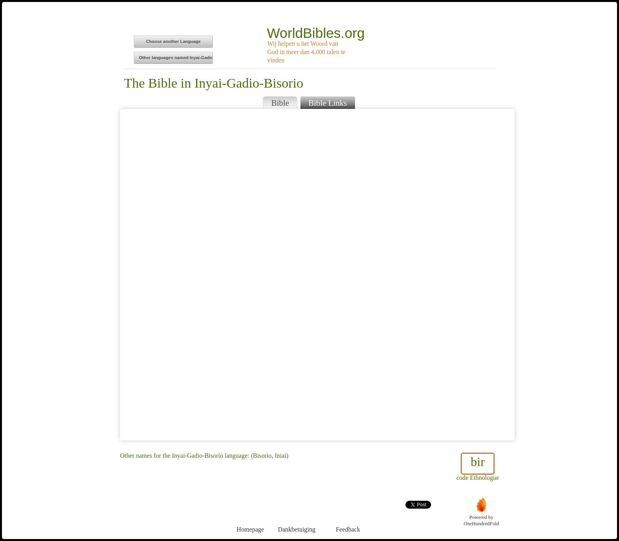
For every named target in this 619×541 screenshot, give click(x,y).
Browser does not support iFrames (317, 274)
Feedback (348, 515)
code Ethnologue (477, 467)
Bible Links (327, 102)
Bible (280, 102)
